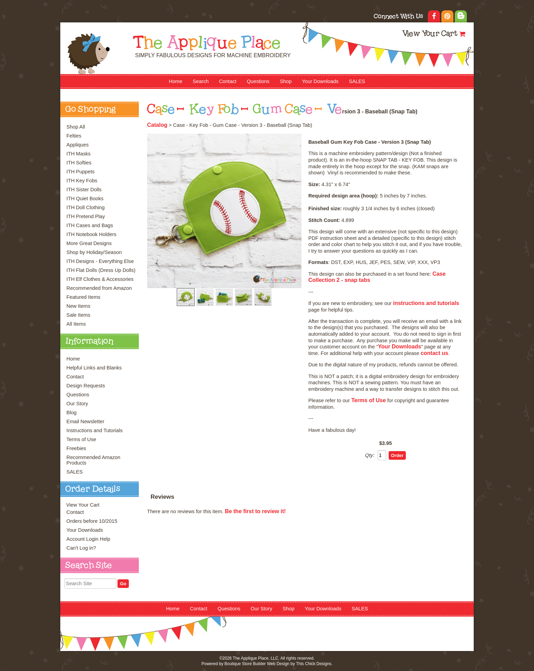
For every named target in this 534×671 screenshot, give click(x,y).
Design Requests (85, 385)
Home (175, 81)
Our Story (77, 403)
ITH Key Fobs (81, 180)
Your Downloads (320, 81)
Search (200, 81)
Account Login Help (88, 539)
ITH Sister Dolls (84, 189)
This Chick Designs (313, 663)
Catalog (157, 125)
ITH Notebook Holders (91, 234)
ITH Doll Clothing (85, 207)
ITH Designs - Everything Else (100, 261)
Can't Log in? (81, 548)
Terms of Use (81, 439)
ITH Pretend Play (85, 216)
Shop (285, 81)
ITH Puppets (80, 171)
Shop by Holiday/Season (94, 252)
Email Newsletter (85, 421)
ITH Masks (78, 153)
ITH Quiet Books (85, 198)
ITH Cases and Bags (89, 225)
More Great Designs (89, 243)
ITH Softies (79, 162)
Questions (258, 81)
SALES (357, 81)
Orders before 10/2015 (91, 521)
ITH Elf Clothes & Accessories (100, 279)
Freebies (76, 448)
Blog (71, 412)
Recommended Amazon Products (93, 460)
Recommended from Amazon (99, 288)
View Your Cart (430, 34)
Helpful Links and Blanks (94, 367)
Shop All (75, 127)
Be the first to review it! (255, 511)
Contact (228, 81)
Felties (73, 136)
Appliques (77, 145)
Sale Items (78, 315)
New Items (78, 306)
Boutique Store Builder (245, 663)
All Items (76, 324)
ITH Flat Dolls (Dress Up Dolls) (100, 270)
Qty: (369, 455)
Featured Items (83, 297)
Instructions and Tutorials (94, 430)
